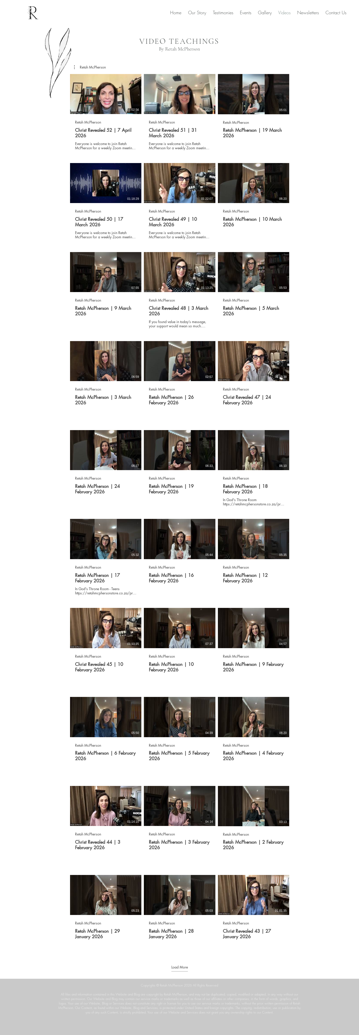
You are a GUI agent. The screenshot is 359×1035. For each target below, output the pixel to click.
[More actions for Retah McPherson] (90, 67)
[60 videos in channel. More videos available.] (179, 512)
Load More (179, 967)
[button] (90, 67)
